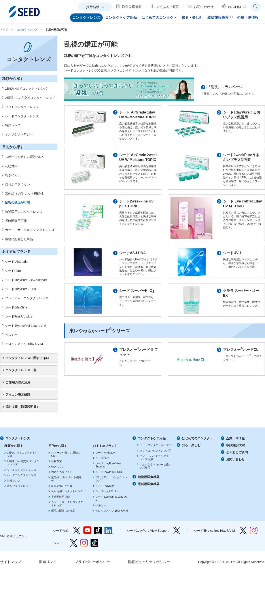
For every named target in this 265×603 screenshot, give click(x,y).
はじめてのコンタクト (197, 443)
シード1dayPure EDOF (21, 289)
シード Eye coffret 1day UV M (25, 325)
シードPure (13, 270)
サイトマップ (10, 567)
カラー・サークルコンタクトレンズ (30, 230)
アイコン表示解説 (18, 394)
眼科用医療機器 (148, 489)
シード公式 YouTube (87, 535)
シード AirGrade (16, 261)
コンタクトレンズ (27, 29)
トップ (4, 29)
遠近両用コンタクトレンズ (23, 212)
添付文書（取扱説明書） (23, 406)
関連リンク (48, 567)
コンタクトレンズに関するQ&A (27, 358)
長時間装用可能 (16, 221)
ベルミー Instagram (84, 548)
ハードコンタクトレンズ (22, 116)
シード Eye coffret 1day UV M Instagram (253, 535)
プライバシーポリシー (92, 567)
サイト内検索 (256, 7)
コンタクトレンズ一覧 (21, 370)
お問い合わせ (235, 464)
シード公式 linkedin (109, 535)
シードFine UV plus (18, 316)
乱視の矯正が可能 (56, 29)
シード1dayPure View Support (26, 280)
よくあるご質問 (237, 457)
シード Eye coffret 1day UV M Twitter (243, 535)
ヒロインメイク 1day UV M (24, 344)
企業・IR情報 (235, 443)
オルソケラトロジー (19, 134)
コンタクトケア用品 (152, 443)
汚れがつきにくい (17, 184)
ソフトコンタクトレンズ (22, 107)
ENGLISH (235, 7)
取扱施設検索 (235, 450)
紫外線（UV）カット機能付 (24, 193)
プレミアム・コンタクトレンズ (26, 298)
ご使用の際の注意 (18, 382)
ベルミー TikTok (94, 548)
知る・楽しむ (191, 450)
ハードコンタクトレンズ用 (155, 450)
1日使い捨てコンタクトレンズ (26, 88)
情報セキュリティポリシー (149, 567)
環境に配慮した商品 (19, 239)
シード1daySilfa (16, 307)
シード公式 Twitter (77, 535)
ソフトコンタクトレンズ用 (155, 455)
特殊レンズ (13, 125)
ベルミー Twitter (74, 548)
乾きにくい (13, 175)
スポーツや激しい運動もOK (24, 157)
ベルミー (11, 334)
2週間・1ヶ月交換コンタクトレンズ (30, 98)
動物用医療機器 (148, 482)
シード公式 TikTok (98, 535)
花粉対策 (11, 166)
